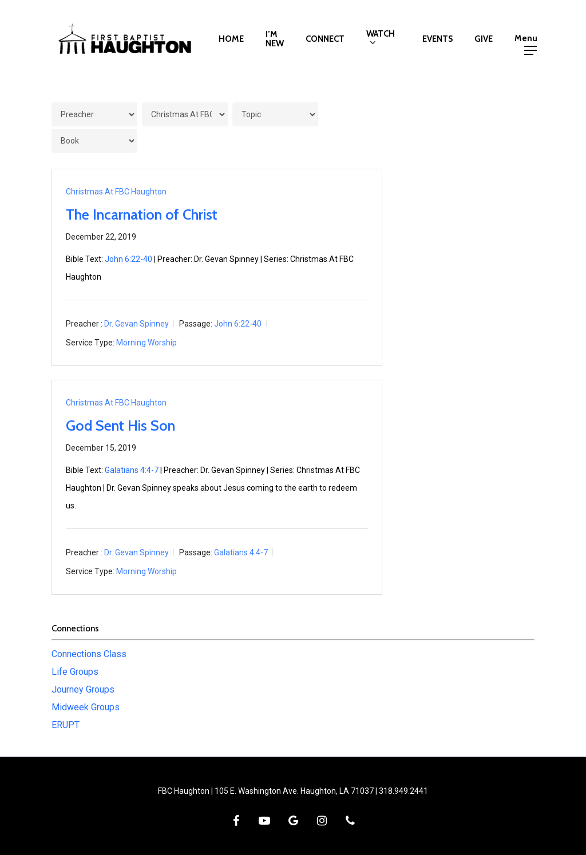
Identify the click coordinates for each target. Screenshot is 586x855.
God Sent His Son (120, 425)
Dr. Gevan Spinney (136, 323)
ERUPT (66, 724)
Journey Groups (83, 689)
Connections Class (89, 654)
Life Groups (75, 671)
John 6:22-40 (128, 259)
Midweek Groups (86, 707)
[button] (530, 39)
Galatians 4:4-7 (132, 470)
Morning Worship (146, 342)
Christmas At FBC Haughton (116, 191)
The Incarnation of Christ (141, 214)
